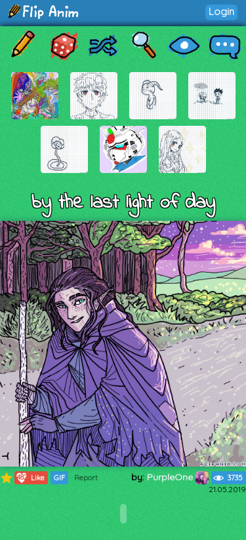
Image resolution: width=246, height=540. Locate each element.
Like (30, 477)
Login (221, 11)
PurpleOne (178, 477)
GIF (59, 477)
